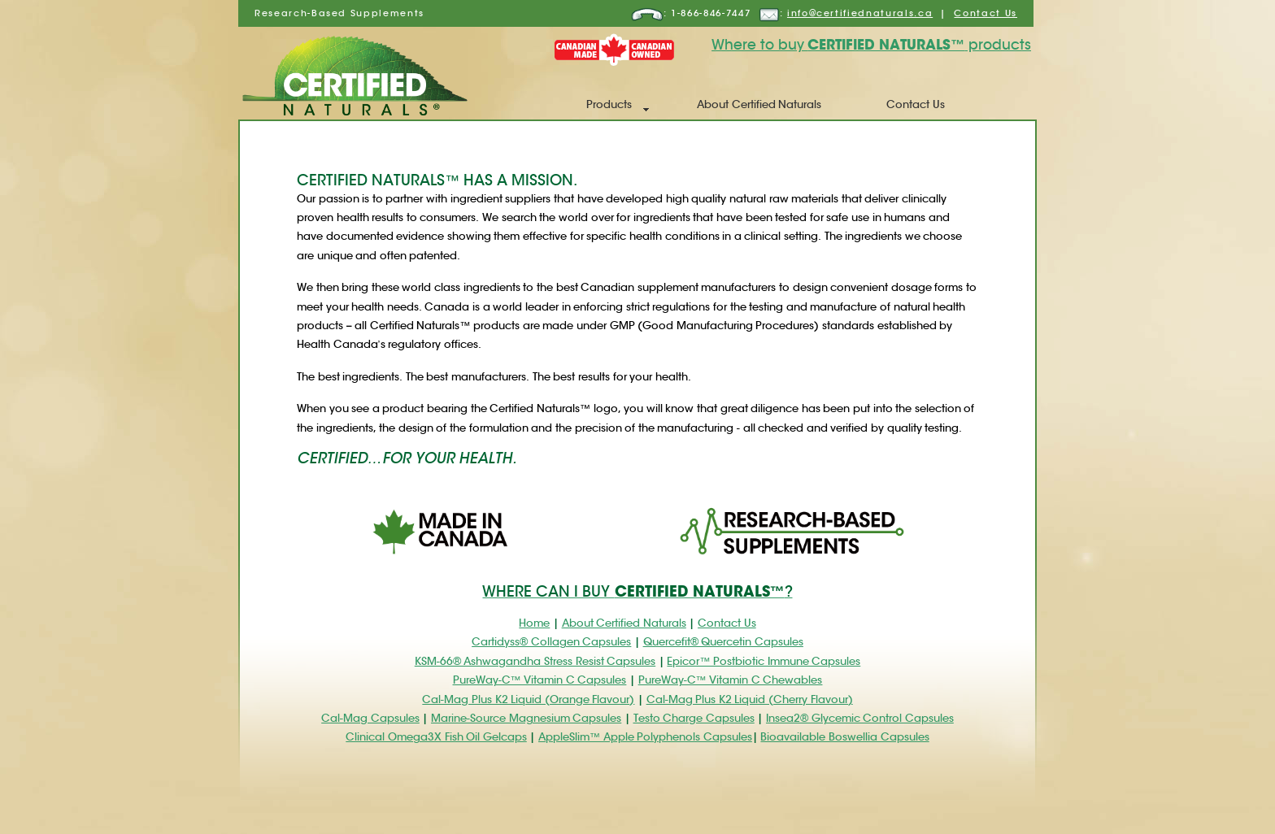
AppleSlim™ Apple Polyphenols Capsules (645, 737)
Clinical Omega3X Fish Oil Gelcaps (436, 737)
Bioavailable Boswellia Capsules (844, 737)
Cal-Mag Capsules (370, 718)
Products (609, 104)
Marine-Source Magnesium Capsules (526, 718)
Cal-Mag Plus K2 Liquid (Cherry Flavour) (749, 699)
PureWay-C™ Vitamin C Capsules (540, 680)
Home (534, 623)
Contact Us (985, 13)
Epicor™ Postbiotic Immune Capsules (763, 661)
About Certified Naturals (759, 104)
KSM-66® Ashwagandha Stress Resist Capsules (535, 661)
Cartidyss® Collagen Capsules (551, 642)
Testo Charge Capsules (694, 718)
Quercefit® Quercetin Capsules (723, 642)
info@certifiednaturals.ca (860, 13)
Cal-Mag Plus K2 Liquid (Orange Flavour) (528, 699)
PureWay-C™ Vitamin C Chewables (730, 680)
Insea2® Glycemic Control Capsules (860, 718)
